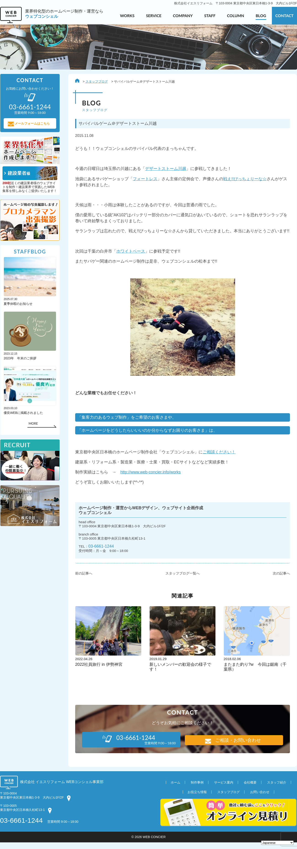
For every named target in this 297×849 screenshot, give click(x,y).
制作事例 (197, 789)
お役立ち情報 (197, 798)
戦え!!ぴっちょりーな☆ (245, 180)
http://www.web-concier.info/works (151, 477)
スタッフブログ (97, 82)
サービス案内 (223, 789)
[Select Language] (277, 843)
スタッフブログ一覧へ (183, 580)
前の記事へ (84, 580)
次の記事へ (281, 580)
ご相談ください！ (219, 457)
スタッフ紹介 (276, 789)
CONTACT (284, 15)
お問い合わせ (259, 798)
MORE (33, 425)
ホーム (175, 789)
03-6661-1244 (102, 552)
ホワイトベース (131, 254)
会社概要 (250, 789)
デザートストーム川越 (165, 169)
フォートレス (145, 180)
